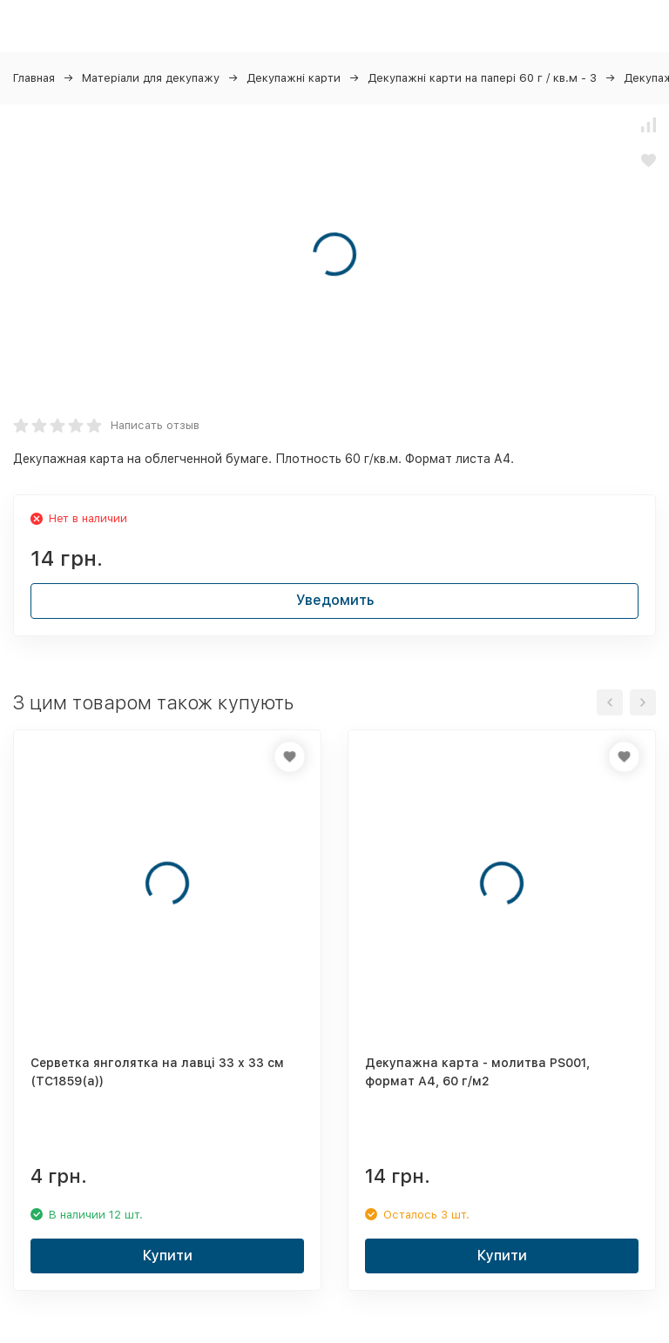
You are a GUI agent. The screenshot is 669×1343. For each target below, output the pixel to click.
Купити (168, 1255)
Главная (34, 77)
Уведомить (335, 600)
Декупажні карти (294, 77)
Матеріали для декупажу (151, 77)
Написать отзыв (155, 425)
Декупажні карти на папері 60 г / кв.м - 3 (482, 77)
